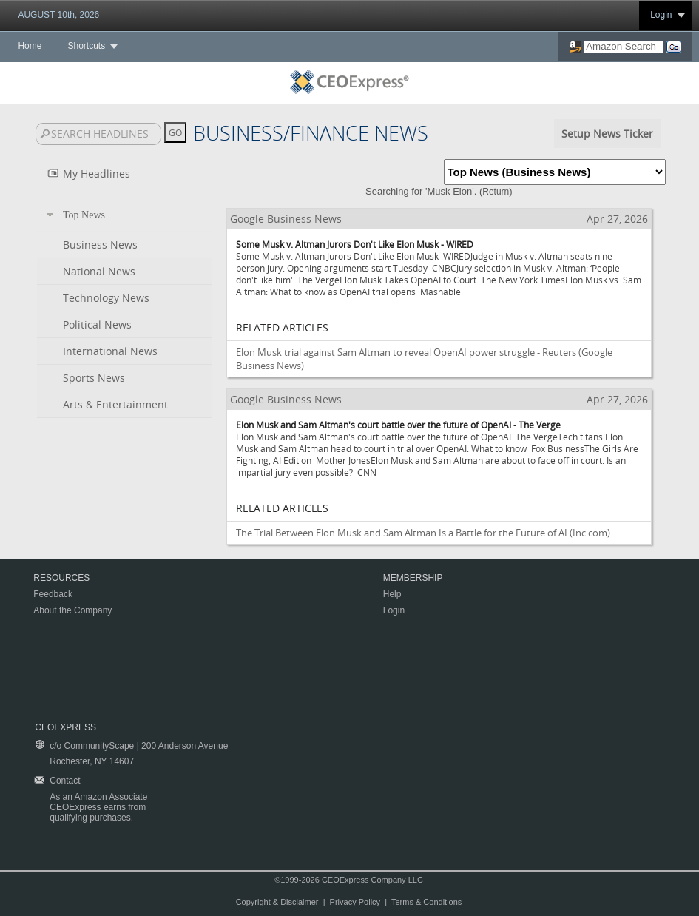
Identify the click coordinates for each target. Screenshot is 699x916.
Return (495, 191)
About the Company (72, 610)
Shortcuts (86, 46)
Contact (65, 780)
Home (29, 46)
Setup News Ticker (607, 134)
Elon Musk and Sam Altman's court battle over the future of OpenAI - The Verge (398, 425)
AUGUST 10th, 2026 (58, 15)
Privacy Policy (355, 902)
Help (392, 594)
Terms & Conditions (426, 902)
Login (661, 15)
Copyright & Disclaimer (277, 902)
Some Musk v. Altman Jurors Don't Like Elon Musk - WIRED (354, 244)
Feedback (52, 594)
